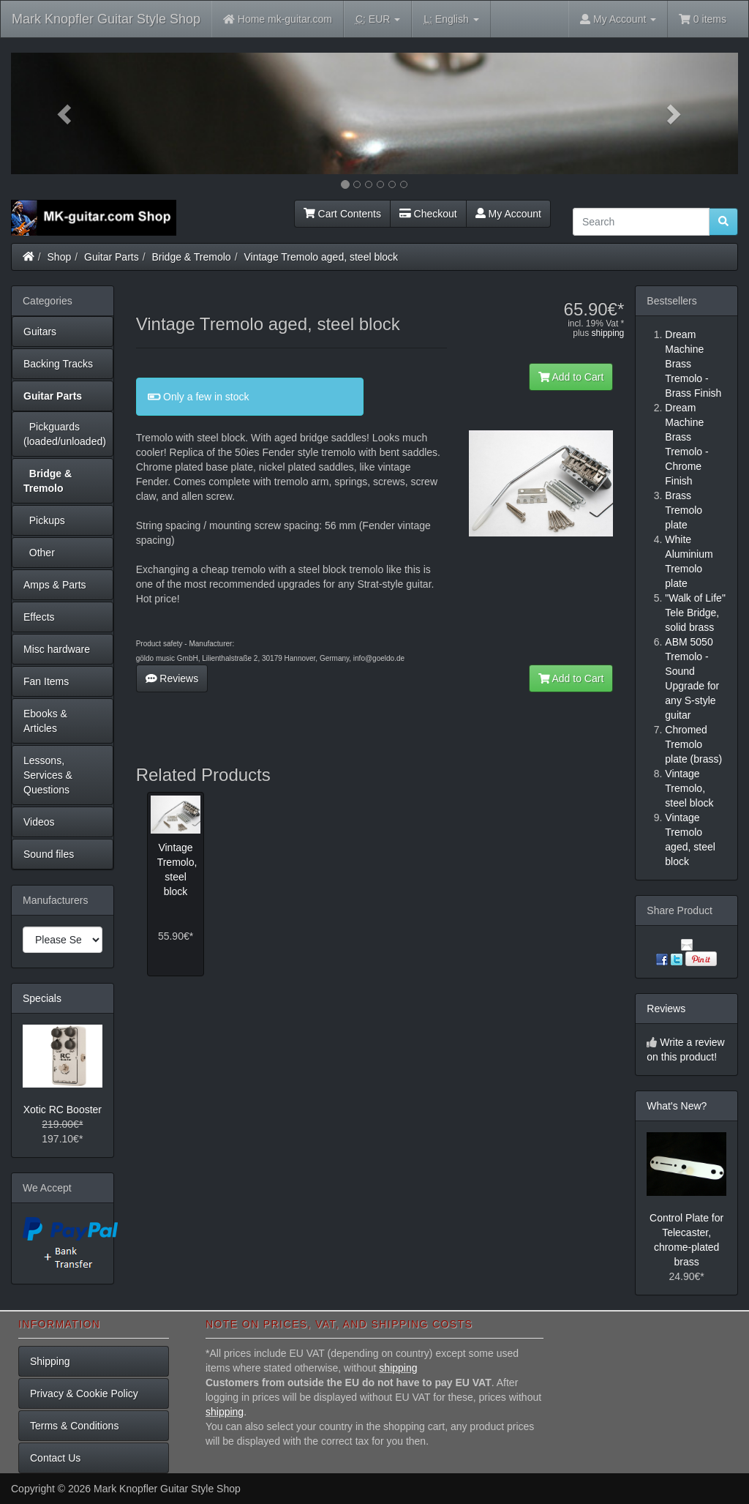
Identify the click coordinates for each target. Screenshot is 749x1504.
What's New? (677, 1106)
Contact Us (55, 1458)
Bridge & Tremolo (191, 257)
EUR (377, 19)
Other (39, 552)
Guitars (39, 331)
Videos (39, 822)
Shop (60, 257)
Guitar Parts (111, 257)
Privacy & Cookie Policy (84, 1393)
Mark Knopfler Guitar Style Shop (106, 19)
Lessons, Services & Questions (47, 775)
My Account (508, 214)
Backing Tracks (58, 364)
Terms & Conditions (74, 1426)
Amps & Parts (54, 585)
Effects (39, 617)
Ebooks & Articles (45, 721)
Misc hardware (56, 649)
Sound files (48, 854)
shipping (608, 333)
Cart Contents (342, 214)
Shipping (50, 1361)
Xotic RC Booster (62, 1109)
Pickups (44, 520)
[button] (65, 113)
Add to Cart (571, 377)
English (451, 19)
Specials (42, 998)
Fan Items (46, 681)
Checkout (428, 214)
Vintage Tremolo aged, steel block (321, 257)
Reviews (172, 678)
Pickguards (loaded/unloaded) (64, 434)
